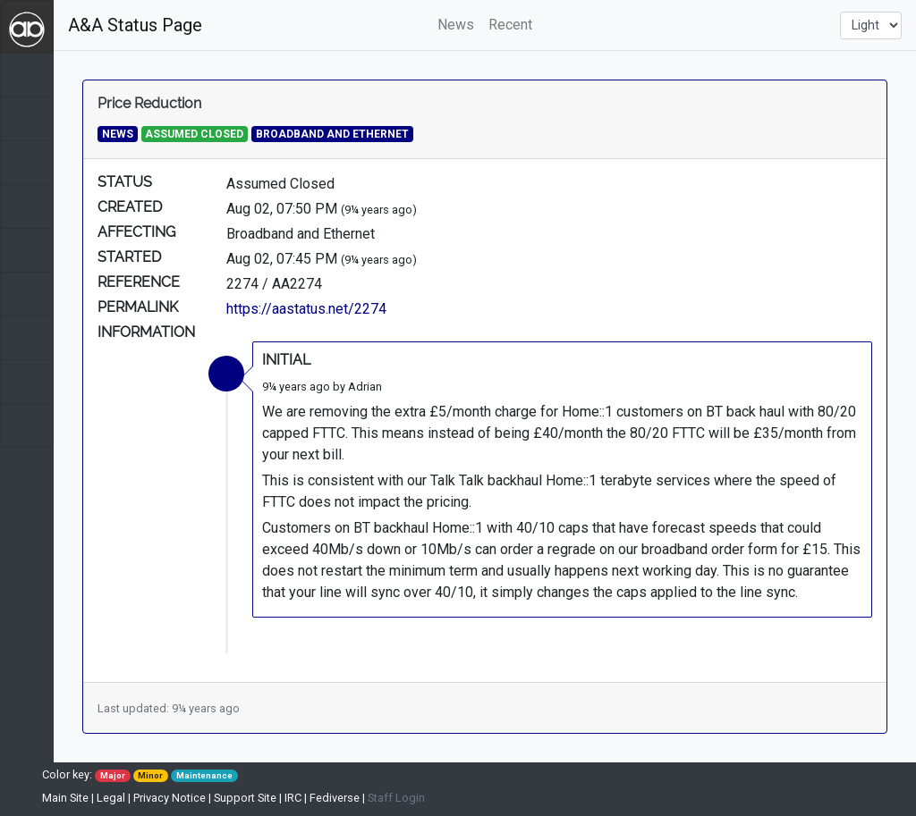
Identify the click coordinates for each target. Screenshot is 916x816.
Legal (111, 797)
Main (65, 797)
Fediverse (335, 797)
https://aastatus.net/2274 (306, 308)
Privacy (169, 797)
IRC (292, 797)
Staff (396, 797)
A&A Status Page (135, 25)
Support (245, 797)
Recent (510, 24)
